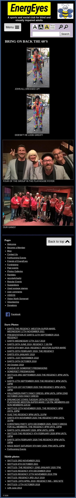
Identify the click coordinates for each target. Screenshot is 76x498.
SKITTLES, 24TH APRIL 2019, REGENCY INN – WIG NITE (35, 481)
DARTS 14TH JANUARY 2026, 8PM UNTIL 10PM (30, 430)
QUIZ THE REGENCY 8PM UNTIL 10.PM (26, 414)
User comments (14, 292)
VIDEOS (11, 295)
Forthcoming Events (16, 258)
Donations (12, 305)
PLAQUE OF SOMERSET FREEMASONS (27, 368)
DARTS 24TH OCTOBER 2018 (22, 361)
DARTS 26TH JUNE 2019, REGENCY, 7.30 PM (29, 344)
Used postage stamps (17, 288)
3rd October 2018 (15, 365)
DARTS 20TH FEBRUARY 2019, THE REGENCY (30, 351)
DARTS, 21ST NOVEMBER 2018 (23, 358)
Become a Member (16, 248)
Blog (9, 251)
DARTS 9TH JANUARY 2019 (21, 354)
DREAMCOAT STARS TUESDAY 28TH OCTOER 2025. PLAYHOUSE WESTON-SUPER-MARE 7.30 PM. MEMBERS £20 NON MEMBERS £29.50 (38, 402)
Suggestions (13, 285)
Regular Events (14, 282)
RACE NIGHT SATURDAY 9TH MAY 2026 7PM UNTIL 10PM (36, 446)
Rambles (11, 275)
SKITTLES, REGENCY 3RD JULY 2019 (26, 478)
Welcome (11, 244)
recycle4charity (14, 278)
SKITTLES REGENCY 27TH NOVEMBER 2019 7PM (32, 474)
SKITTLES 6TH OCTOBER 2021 (22, 464)
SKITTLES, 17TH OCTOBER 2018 (23, 484)
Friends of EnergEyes (17, 261)
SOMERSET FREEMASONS (21, 371)
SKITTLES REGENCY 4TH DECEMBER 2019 (29, 471)
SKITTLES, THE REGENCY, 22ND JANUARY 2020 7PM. (34, 467)
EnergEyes (29, 8)
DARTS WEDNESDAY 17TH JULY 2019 (26, 341)
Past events (12, 268)
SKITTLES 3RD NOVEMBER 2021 (23, 461)
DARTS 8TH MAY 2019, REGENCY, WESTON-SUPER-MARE (36, 348)
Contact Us (12, 254)
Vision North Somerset (17, 299)
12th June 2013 (14, 488)
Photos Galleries (15, 271)
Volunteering (13, 302)
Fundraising (12, 265)
